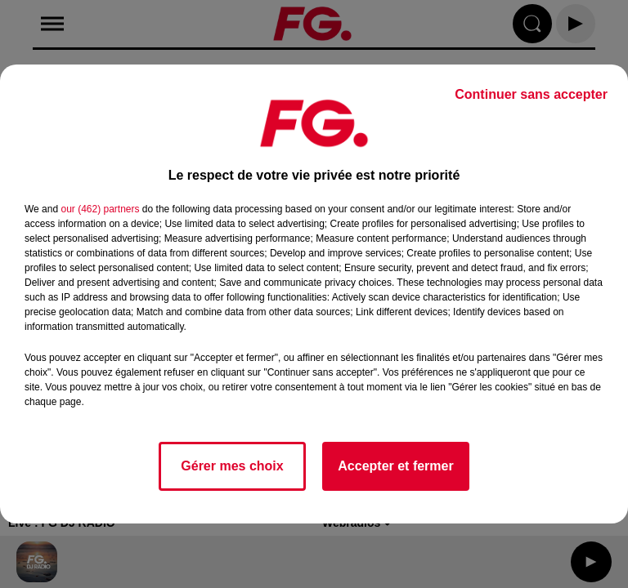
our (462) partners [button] (100, 209)
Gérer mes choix (232, 466)
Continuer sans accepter (531, 94)
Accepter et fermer (395, 466)
